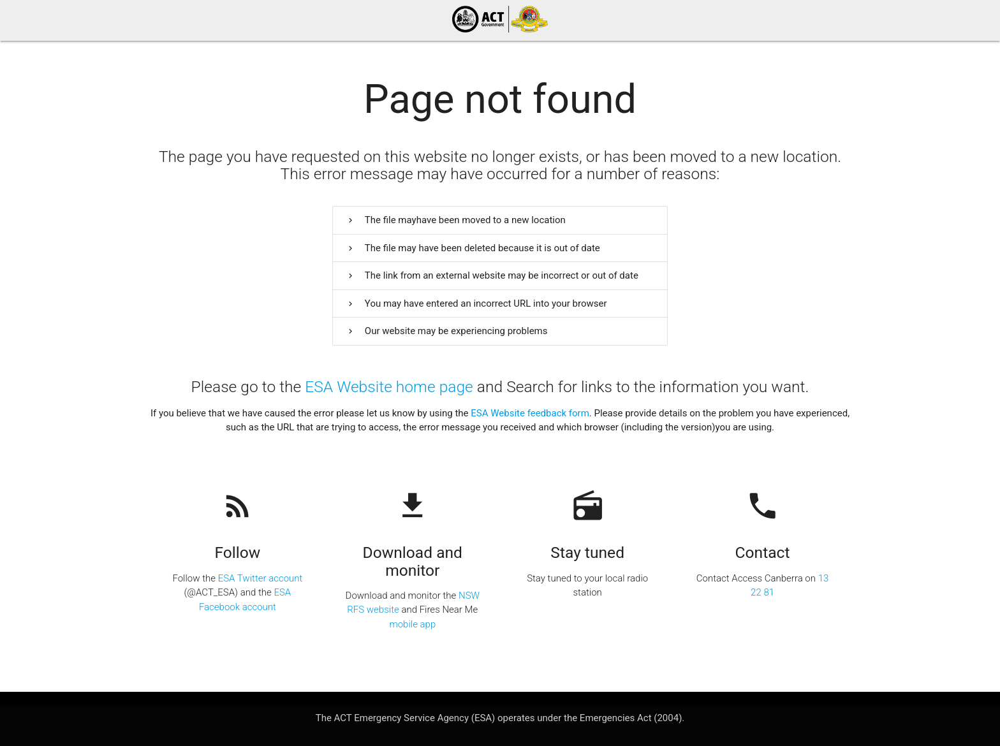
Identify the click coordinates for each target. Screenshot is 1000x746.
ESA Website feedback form (530, 413)
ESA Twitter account (260, 578)
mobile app (412, 624)
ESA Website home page (389, 386)
